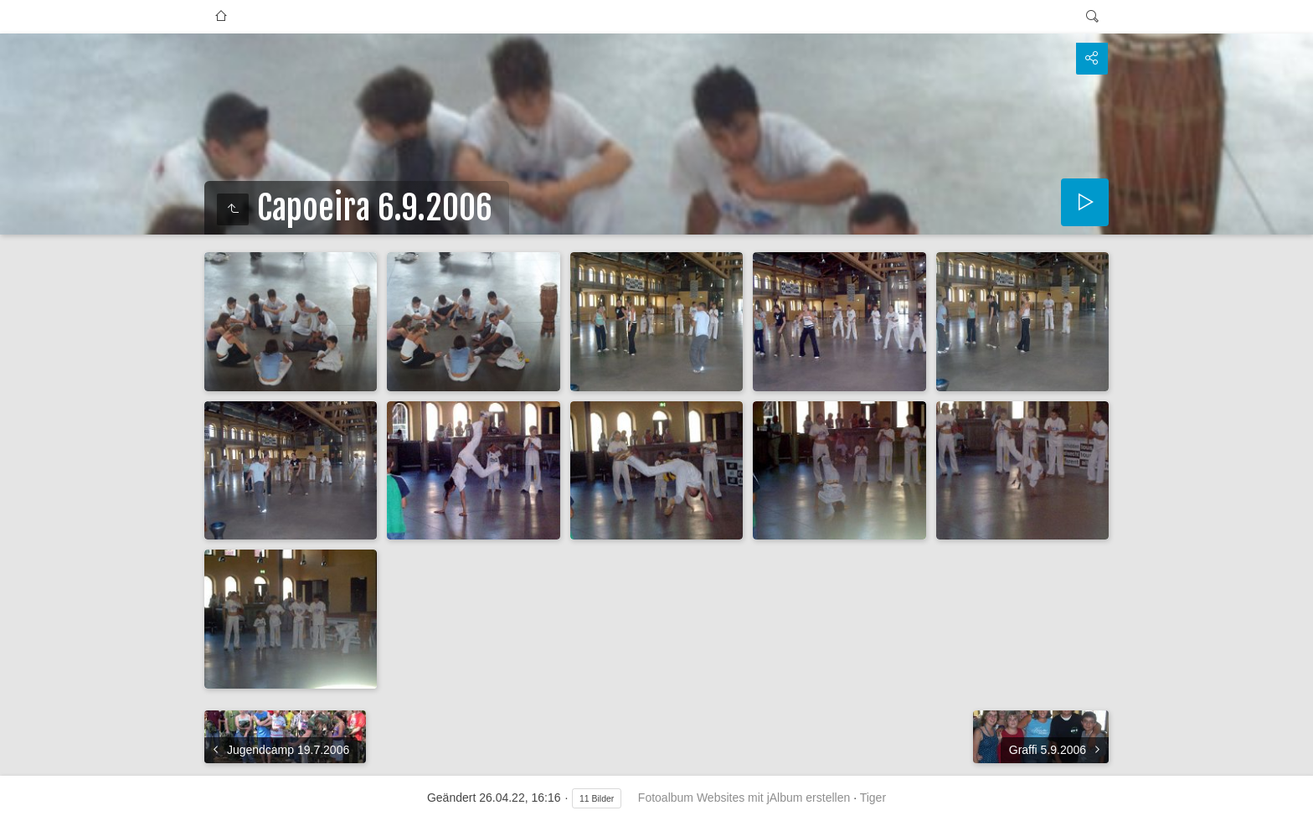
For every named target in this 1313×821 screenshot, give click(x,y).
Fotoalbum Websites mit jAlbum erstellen (744, 797)
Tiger (873, 797)
